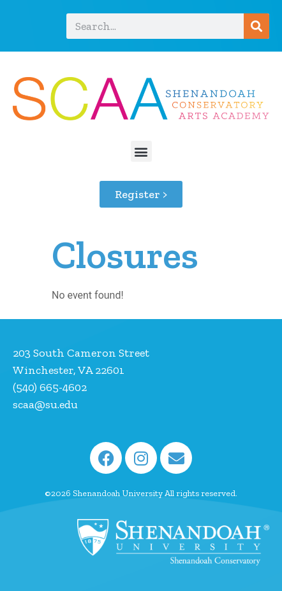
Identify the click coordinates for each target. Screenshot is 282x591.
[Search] (256, 26)
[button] (141, 151)
